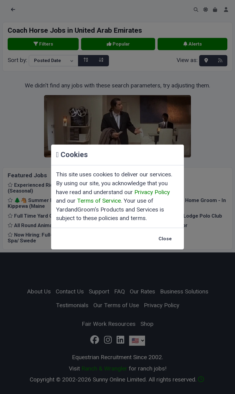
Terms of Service (99, 200)
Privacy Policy (152, 192)
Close (165, 238)
